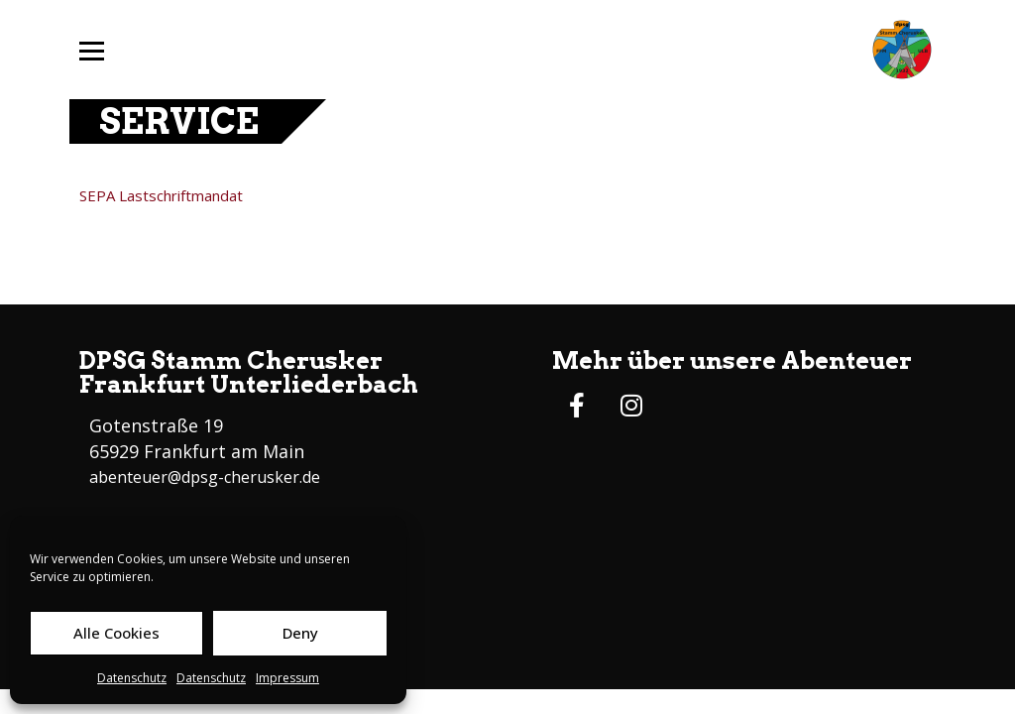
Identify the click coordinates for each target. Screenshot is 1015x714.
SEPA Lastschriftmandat (161, 195)
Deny (300, 633)
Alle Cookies (116, 633)
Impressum (287, 677)
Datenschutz (132, 677)
